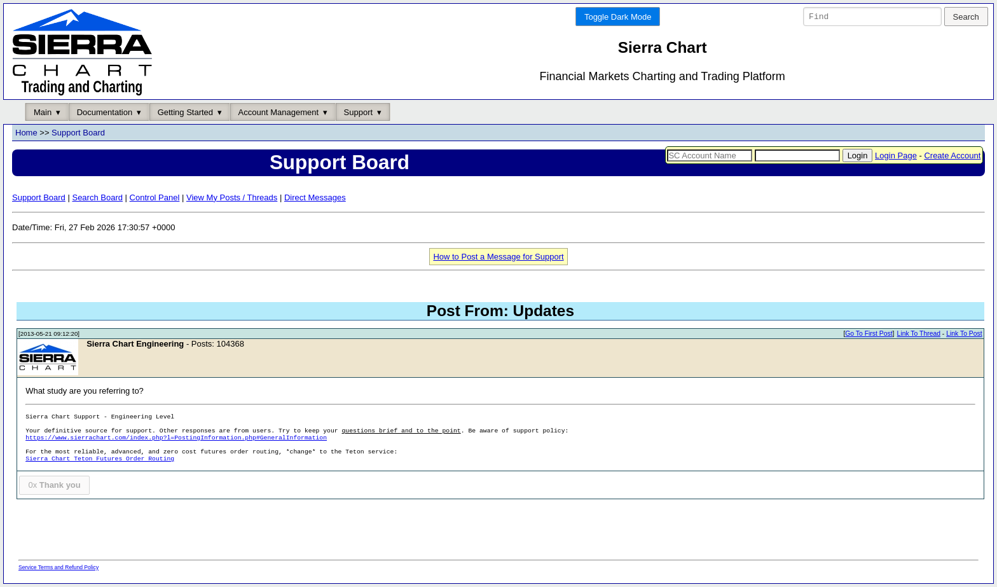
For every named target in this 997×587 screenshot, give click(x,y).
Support (358, 112)
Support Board (78, 133)
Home (26, 133)
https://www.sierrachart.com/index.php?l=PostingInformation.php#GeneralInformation (176, 438)
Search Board (97, 197)
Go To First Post (868, 334)
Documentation (104, 112)
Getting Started (185, 112)
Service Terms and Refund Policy (58, 567)
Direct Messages (315, 197)
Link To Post (964, 334)
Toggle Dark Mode (618, 17)
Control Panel (155, 197)
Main (43, 112)
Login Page (896, 155)
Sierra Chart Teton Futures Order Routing (99, 459)
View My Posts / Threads (231, 197)
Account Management (278, 112)
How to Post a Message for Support (498, 256)
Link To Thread (918, 334)
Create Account (952, 155)
